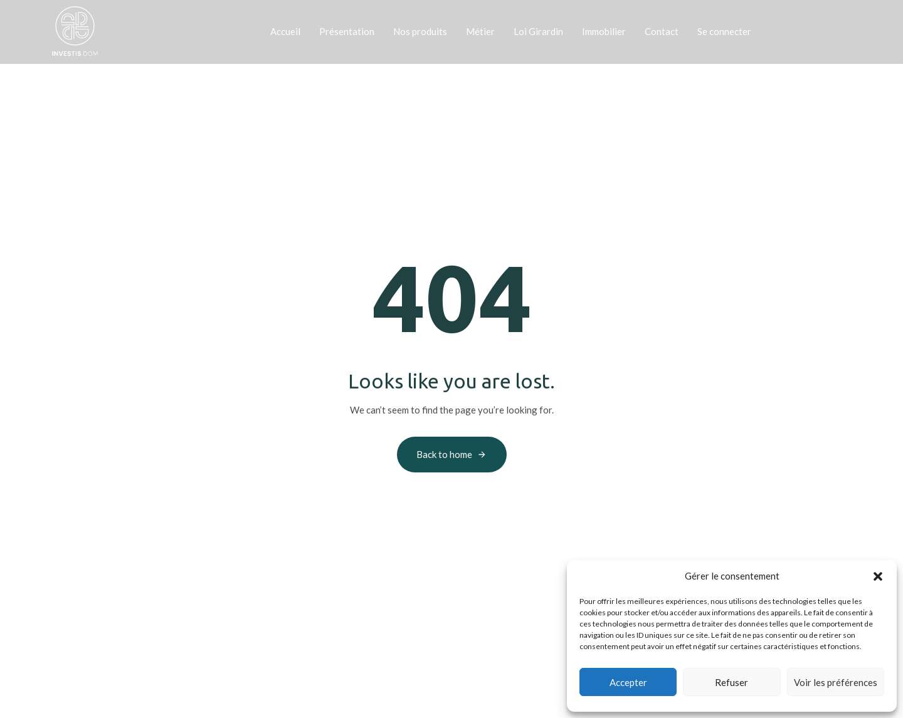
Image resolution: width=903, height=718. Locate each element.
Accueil (285, 31)
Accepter (628, 682)
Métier (480, 31)
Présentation (346, 31)
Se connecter (724, 31)
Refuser (731, 682)
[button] (878, 576)
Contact (662, 31)
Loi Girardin (538, 31)
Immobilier (604, 31)
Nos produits (420, 31)
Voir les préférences (835, 682)
